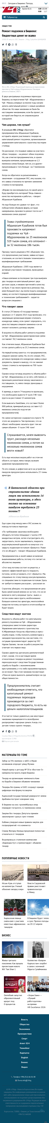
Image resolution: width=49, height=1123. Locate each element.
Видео (24, 1067)
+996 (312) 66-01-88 (27, 1077)
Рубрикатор (10, 17)
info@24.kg (27, 1080)
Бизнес (24, 1062)
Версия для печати (10, 741)
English (24, 1057)
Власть (24, 1019)
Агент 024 (24, 1043)
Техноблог (25, 1048)
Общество (7, 26)
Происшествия (24, 1033)
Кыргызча (24, 1052)
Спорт (24, 1038)
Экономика (24, 1029)
